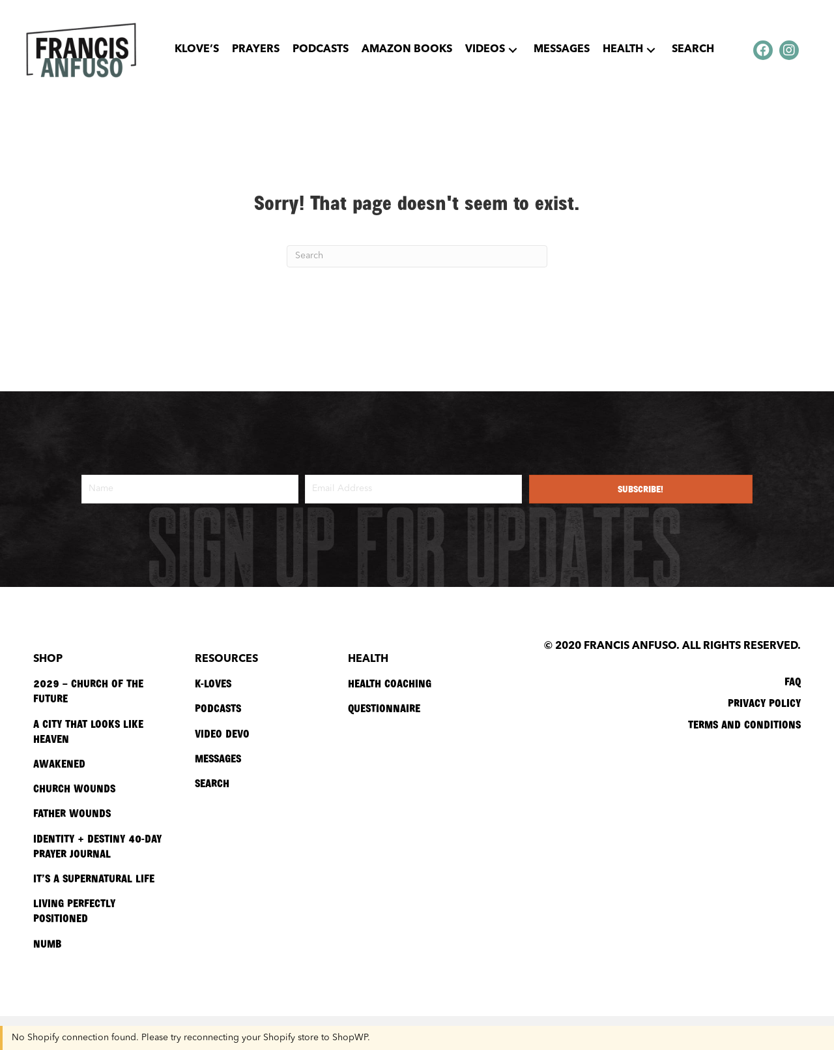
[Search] (417, 256)
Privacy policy (764, 702)
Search (212, 782)
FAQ (792, 681)
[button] (513, 49)
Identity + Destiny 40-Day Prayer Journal (97, 845)
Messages (218, 758)
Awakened (59, 763)
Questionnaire (384, 707)
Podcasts (218, 707)
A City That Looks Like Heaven (88, 730)
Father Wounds (72, 812)
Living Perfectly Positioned (74, 910)
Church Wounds (74, 788)
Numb (47, 943)
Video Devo (222, 733)
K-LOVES (213, 683)
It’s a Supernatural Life (93, 878)
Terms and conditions (744, 724)
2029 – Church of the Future (88, 690)
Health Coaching (389, 683)
